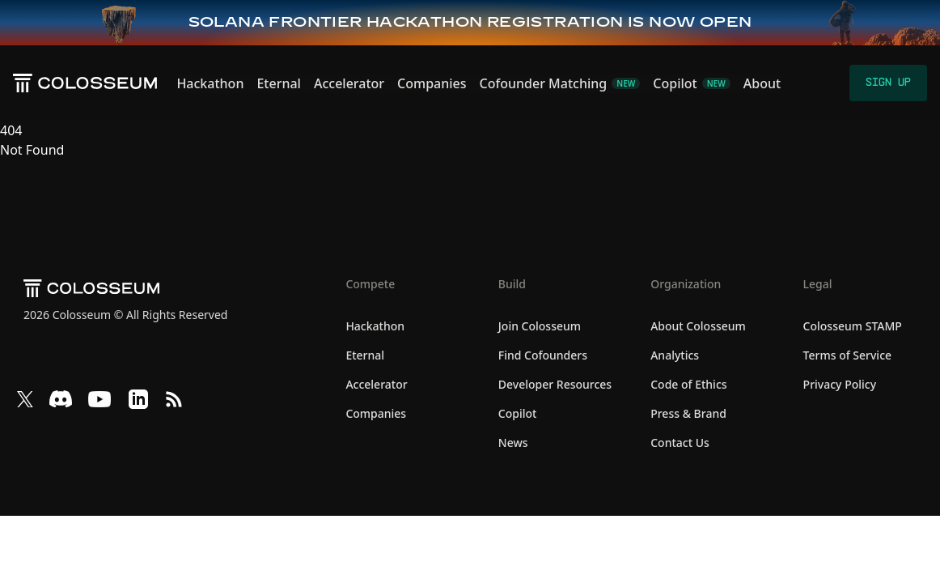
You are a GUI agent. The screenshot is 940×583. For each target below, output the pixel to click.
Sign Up (888, 82)
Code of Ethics (688, 384)
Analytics (674, 355)
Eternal (278, 83)
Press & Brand (688, 413)
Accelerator (349, 83)
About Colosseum (698, 326)
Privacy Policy (839, 384)
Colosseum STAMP (852, 326)
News (513, 442)
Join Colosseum (539, 326)
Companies (431, 83)
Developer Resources (555, 384)
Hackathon (209, 83)
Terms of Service (847, 355)
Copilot (517, 413)
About (762, 83)
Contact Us (679, 442)
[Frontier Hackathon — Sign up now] (470, 22)
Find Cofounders (542, 355)
